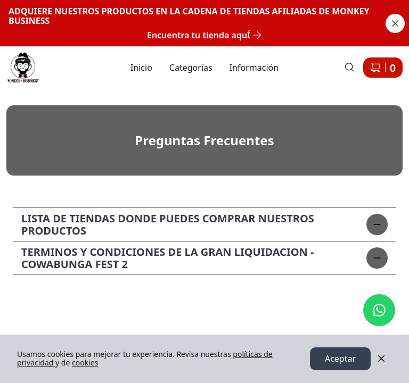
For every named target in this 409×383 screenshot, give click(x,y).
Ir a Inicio (17, 61)
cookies (85, 363)
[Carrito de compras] (383, 67)
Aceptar (340, 359)
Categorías (190, 67)
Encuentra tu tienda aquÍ (204, 35)
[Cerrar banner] (395, 23)
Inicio (141, 67)
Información (254, 67)
